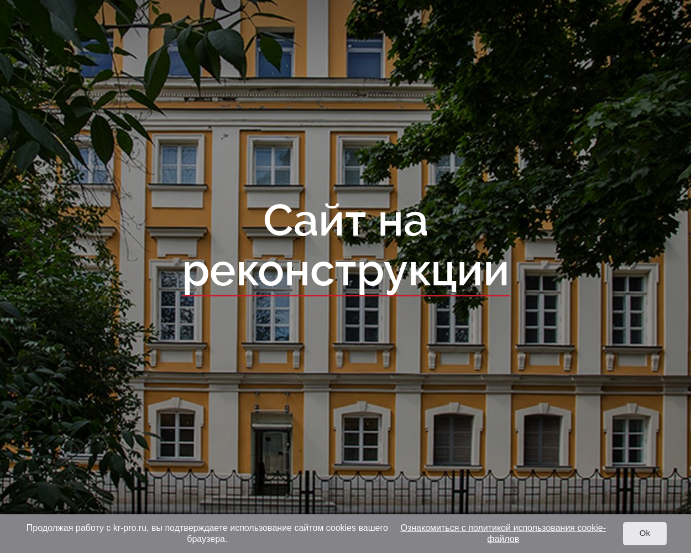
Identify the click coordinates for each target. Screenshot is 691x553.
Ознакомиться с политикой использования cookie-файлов (503, 533)
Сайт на (346, 246)
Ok (645, 533)
